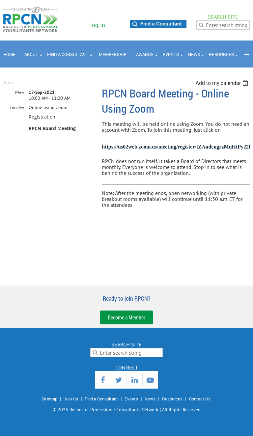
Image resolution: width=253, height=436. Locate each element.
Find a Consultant (101, 399)
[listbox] (222, 83)
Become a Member (126, 317)
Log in (97, 25)
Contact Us (200, 399)
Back (8, 82)
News (150, 399)
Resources (172, 399)
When (19, 92)
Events (131, 399)
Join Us (71, 399)
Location (17, 107)
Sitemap (49, 399)
